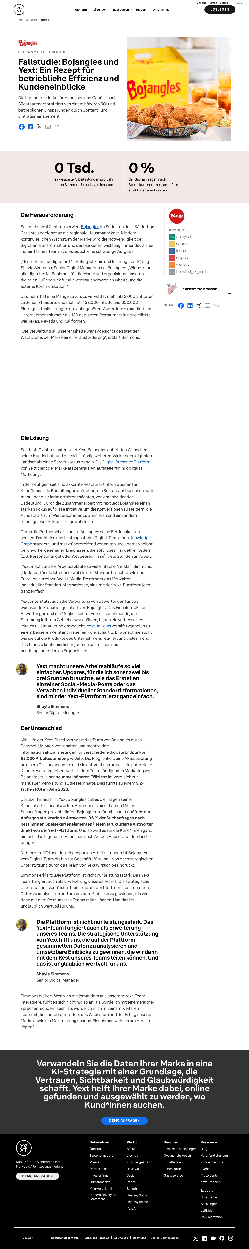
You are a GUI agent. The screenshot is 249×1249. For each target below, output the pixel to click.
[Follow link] (198, 289)
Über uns (96, 1149)
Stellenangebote (101, 1156)
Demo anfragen (124, 1120)
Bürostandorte (100, 1182)
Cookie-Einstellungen (165, 1238)
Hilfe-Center (209, 1197)
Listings (132, 1156)
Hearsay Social (137, 1195)
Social (131, 1176)
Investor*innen (100, 1176)
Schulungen (209, 1204)
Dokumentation (212, 1217)
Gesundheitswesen (177, 1156)
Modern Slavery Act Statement (103, 1197)
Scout (131, 1149)
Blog (204, 1149)
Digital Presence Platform (126, 462)
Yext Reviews (99, 626)
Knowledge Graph (139, 1162)
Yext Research (211, 1182)
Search (132, 1189)
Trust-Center (210, 1176)
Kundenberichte (212, 1162)
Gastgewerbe (173, 1176)
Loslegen (220, 10)
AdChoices (121, 1238)
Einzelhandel (172, 1162)
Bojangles (90, 226)
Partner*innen (99, 1169)
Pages (131, 1182)
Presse (94, 1162)
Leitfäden (207, 1211)
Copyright (139, 1238)
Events (205, 1169)
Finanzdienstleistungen (180, 1149)
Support (224, 3)
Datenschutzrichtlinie (65, 1238)
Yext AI (131, 1209)
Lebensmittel (173, 1169)
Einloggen (201, 3)
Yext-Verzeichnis (101, 1189)
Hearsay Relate (137, 1202)
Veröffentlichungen (214, 1156)
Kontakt (213, 3)
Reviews (133, 1169)
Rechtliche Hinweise (96, 1238)
